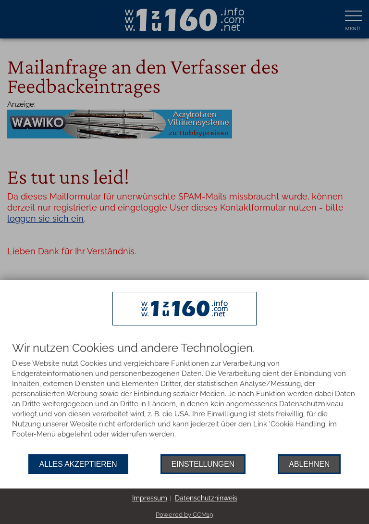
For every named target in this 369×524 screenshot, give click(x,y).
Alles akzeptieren (78, 464)
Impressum (149, 498)
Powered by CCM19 (184, 514)
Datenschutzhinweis (206, 498)
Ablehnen (309, 464)
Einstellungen (203, 464)
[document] (184, 398)
